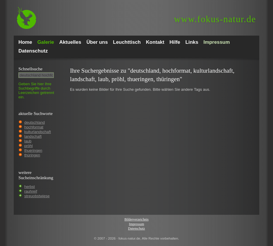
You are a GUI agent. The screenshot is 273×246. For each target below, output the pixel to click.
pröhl (28, 146)
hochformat (33, 127)
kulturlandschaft (37, 132)
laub (28, 141)
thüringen (32, 155)
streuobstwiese (37, 196)
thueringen (33, 150)
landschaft (33, 136)
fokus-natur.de (215, 19)
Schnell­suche (30, 68)
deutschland (34, 122)
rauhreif (30, 191)
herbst (29, 186)
